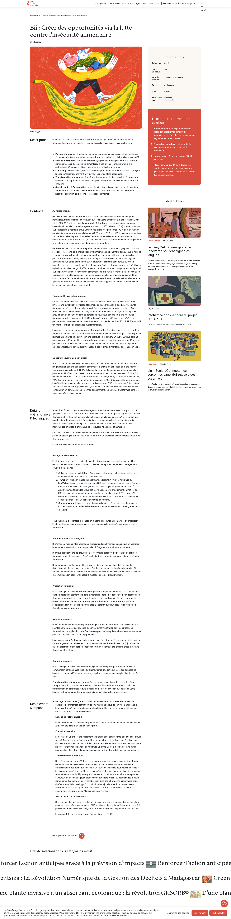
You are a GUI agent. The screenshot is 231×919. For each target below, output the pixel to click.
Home (32, 15)
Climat (157, 3)
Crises (150, 3)
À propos (182, 3)
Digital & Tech (141, 3)
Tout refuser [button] (200, 913)
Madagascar (169, 85)
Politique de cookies (119, 915)
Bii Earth (167, 91)
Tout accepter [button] (218, 913)
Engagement (101, 3)
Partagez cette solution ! (64, 835)
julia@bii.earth (169, 100)
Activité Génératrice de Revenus (121, 3)
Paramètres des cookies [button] (177, 913)
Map (175, 3)
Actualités (167, 3)
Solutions (38, 15)
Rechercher (198, 2)
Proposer (191, 3)
